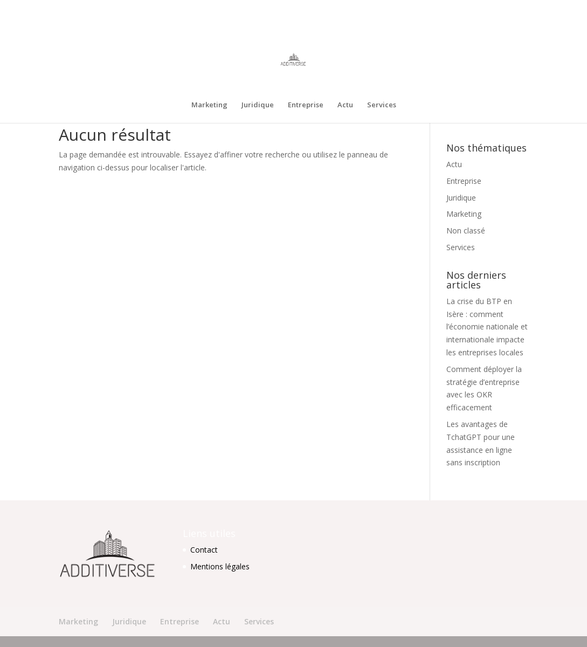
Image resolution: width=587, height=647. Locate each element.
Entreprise (453, 8)
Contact (204, 550)
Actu (486, 8)
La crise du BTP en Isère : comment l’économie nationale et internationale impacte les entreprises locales (487, 326)
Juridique (415, 8)
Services (515, 8)
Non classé (465, 230)
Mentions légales (220, 566)
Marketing (376, 8)
